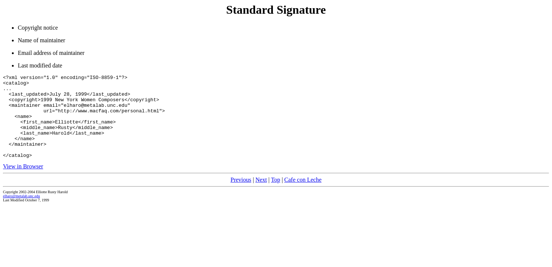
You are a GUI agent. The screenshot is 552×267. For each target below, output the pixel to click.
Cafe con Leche (302, 196)
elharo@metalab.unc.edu (21, 213)
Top (275, 196)
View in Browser (23, 183)
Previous (241, 196)
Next (261, 196)
